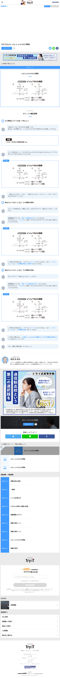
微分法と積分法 (7, 635)
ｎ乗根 (13, 489)
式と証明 (5, 617)
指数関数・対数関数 (7, 474)
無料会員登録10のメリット (30, 654)
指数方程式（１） (16, 523)
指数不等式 (14, 548)
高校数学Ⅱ (4, 612)
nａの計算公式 (16, 498)
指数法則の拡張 (15, 481)
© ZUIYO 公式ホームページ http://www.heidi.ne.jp (30, 673)
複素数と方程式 (7, 621)
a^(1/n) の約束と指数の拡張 (19, 506)
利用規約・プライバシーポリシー (32, 589)
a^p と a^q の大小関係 (31, 450)
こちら (26, 592)
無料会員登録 (55, 2)
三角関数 (5, 630)
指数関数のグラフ (16, 514)
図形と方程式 (6, 626)
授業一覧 (30, 661)
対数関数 (13, 605)
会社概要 (30, 656)
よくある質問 (30, 660)
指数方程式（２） (16, 531)
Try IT (30, 2)
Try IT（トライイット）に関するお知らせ (30, 663)
